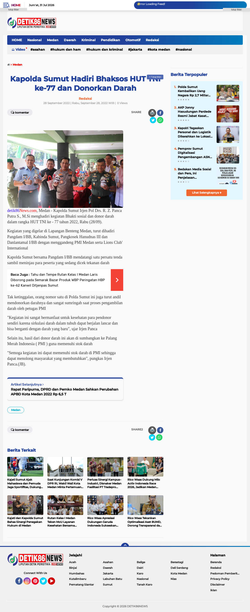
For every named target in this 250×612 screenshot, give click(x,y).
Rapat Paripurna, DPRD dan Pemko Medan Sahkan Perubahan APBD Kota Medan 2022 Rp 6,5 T (64, 391)
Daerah (70, 40)
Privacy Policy (219, 579)
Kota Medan (160, 49)
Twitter (45, 583)
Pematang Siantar (81, 584)
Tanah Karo (144, 584)
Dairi (140, 567)
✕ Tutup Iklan (155, 77)
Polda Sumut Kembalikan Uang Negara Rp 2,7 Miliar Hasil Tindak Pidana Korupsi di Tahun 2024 (195, 91)
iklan (213, 590)
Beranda (216, 562)
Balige (141, 562)
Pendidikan (110, 40)
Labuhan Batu (112, 579)
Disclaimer (217, 584)
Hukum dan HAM (67, 49)
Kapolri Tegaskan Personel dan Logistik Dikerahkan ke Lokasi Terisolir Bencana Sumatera (194, 132)
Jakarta (136, 49)
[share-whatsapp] (160, 120)
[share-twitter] (153, 120)
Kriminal (88, 40)
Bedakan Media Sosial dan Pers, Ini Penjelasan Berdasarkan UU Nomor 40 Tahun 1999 (194, 173)
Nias (173, 579)
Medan (52, 40)
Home (16, 5)
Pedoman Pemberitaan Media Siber (226, 573)
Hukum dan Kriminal (105, 49)
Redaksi (152, 40)
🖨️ (152, 112)
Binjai (73, 567)
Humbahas (76, 573)
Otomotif (132, 40)
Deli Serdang (179, 567)
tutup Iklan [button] (13, 9)
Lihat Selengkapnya (207, 192)
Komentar (20, 429)
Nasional (34, 40)
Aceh (72, 562)
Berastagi (177, 562)
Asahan (39, 49)
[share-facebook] (160, 113)
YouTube (54, 583)
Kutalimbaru (77, 579)
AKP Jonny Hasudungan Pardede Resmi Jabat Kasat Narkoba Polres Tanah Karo (194, 112)
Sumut (107, 584)
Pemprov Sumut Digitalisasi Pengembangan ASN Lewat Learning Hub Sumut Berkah (194, 153)
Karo (140, 573)
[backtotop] (125, 547)
